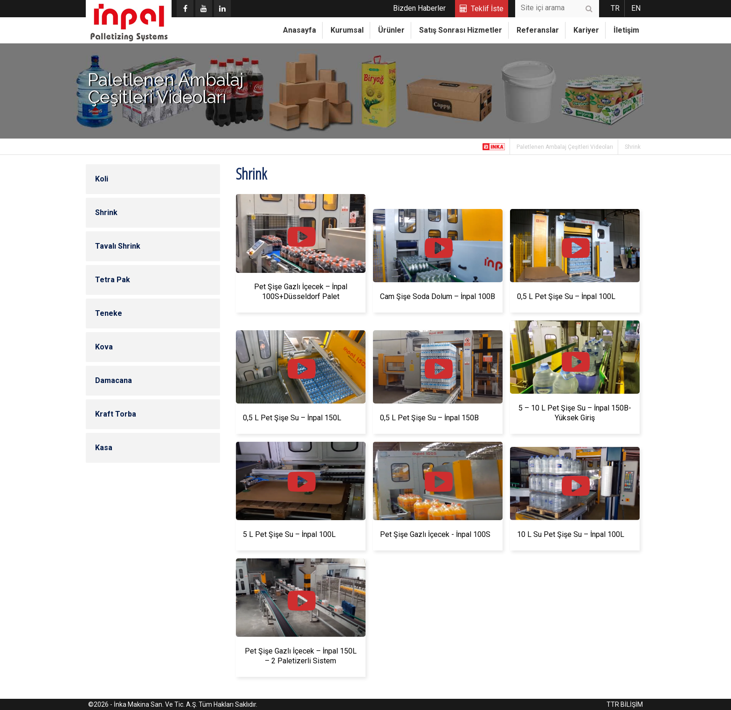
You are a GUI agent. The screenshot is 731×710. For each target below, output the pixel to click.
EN (636, 8)
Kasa (103, 447)
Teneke (108, 313)
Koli (101, 178)
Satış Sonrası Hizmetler (460, 30)
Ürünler (391, 30)
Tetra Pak (112, 279)
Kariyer (586, 30)
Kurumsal (347, 30)
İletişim (626, 30)
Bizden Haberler (419, 8)
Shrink (633, 147)
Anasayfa (299, 30)
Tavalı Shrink (117, 246)
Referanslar (538, 30)
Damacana (113, 380)
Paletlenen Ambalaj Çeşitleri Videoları (565, 147)
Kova (104, 346)
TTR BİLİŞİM (625, 704)
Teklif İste (487, 8)
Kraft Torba (115, 414)
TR (615, 8)
